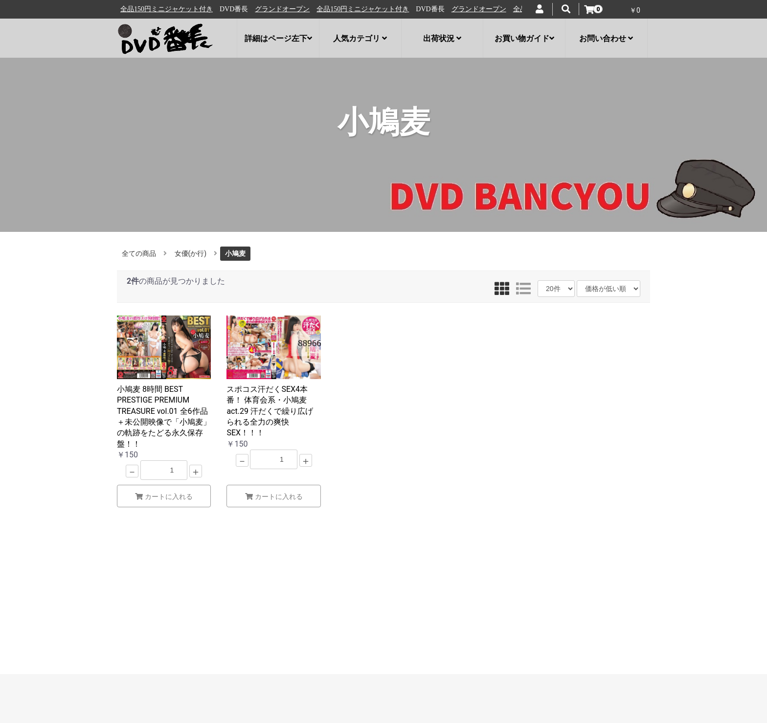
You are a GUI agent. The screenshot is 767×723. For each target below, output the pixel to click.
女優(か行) (191, 253)
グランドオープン (149, 9)
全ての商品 (139, 253)
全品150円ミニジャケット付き (230, 9)
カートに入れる (164, 496)
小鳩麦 (235, 253)
